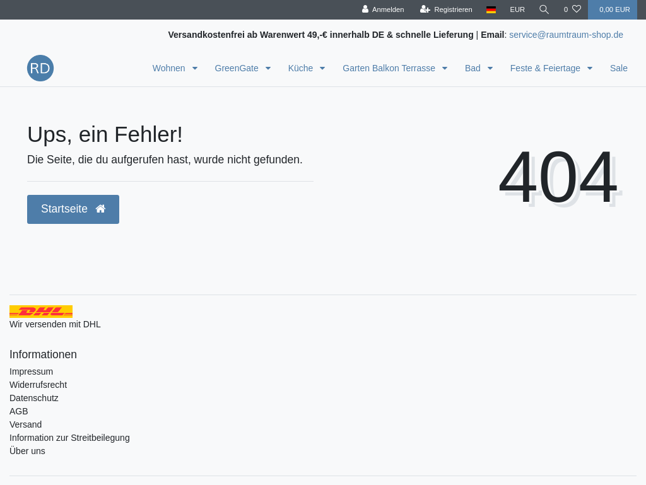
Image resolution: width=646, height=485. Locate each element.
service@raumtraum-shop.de (566, 35)
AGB (18, 411)
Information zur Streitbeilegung (69, 438)
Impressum (31, 371)
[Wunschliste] (572, 10)
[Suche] (544, 10)
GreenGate (238, 68)
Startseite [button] (73, 208)
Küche (302, 68)
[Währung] (517, 10)
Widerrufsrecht (38, 385)
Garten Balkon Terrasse (390, 68)
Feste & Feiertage (546, 68)
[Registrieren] (446, 10)
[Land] (491, 10)
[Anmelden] (383, 10)
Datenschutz (34, 398)
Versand (25, 424)
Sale (619, 68)
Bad (474, 68)
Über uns (27, 451)
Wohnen (170, 68)
